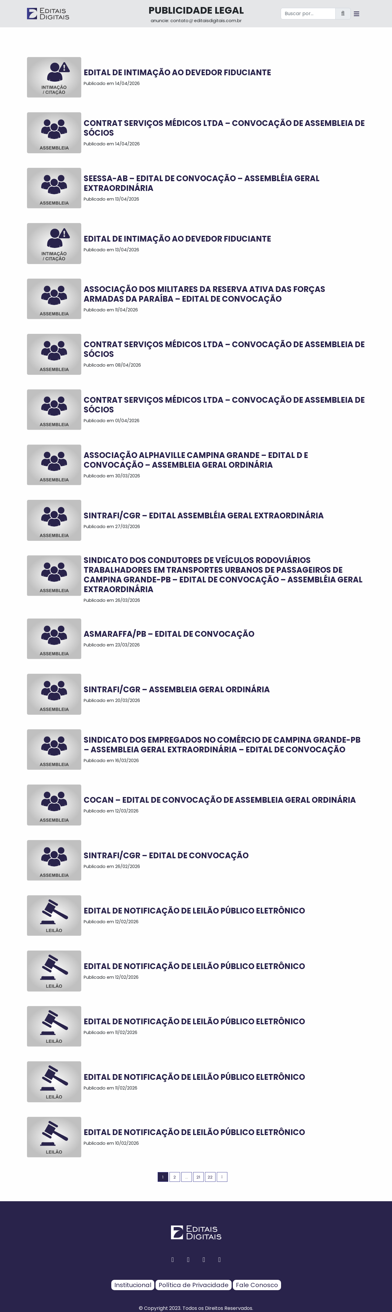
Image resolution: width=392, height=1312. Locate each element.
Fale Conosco (257, 1285)
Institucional (132, 1285)
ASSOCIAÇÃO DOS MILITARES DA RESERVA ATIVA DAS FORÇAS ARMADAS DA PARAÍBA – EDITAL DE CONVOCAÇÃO (204, 294)
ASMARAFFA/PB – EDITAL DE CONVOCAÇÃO (169, 634)
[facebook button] (173, 1259)
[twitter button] (204, 1259)
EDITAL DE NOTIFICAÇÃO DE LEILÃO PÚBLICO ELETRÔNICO (194, 910)
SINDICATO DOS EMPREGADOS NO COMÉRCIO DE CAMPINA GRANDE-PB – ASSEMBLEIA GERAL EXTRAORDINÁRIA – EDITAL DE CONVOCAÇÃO (222, 744)
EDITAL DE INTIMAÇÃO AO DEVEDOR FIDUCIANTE (177, 72)
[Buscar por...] (308, 13)
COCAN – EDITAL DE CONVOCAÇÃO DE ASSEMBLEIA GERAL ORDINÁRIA (220, 800)
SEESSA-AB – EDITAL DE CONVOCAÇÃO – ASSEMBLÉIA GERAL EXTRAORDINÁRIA (202, 183)
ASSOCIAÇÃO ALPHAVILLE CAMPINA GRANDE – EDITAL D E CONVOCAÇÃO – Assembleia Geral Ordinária (196, 460)
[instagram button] (188, 1259)
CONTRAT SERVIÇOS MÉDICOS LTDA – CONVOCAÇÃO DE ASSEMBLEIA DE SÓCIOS (224, 128)
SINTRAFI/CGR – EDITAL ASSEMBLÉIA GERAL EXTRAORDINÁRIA (204, 515)
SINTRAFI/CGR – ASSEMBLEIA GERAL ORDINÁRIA (177, 689)
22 (210, 1177)
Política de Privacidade (194, 1285)
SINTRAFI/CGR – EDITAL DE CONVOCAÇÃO (166, 855)
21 (198, 1177)
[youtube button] (219, 1259)
